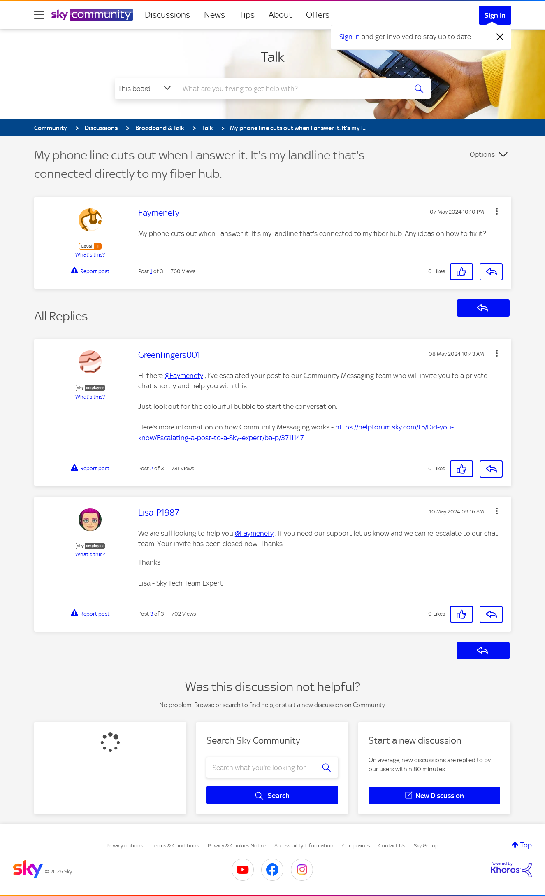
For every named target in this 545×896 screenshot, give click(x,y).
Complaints (356, 845)
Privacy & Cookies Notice (237, 845)
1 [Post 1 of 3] (151, 271)
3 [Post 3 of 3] (151, 614)
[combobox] (290, 88)
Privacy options (125, 845)
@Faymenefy (184, 375)
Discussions (167, 15)
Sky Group (426, 845)
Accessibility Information (304, 845)
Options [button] (482, 154)
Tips (247, 15)
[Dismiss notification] (500, 37)
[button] (497, 211)
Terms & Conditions (175, 845)
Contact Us (391, 845)
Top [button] (526, 845)
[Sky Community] (92, 15)
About (280, 15)
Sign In (495, 15)
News (214, 15)
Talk (273, 57)
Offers (317, 15)
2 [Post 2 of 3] (151, 468)
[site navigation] (39, 15)
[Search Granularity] (145, 88)
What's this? (90, 255)
